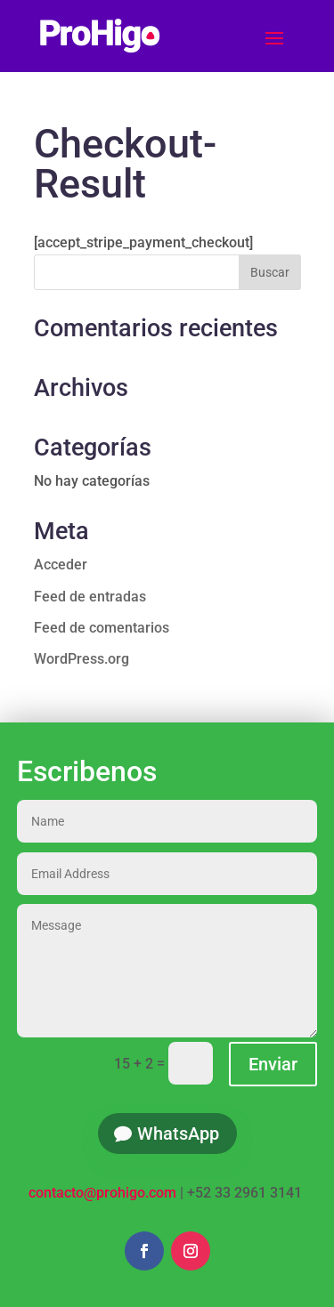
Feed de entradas (90, 596)
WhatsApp (178, 1133)
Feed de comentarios (101, 627)
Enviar (272, 1064)
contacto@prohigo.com (102, 1192)
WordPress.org (81, 658)
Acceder (60, 564)
